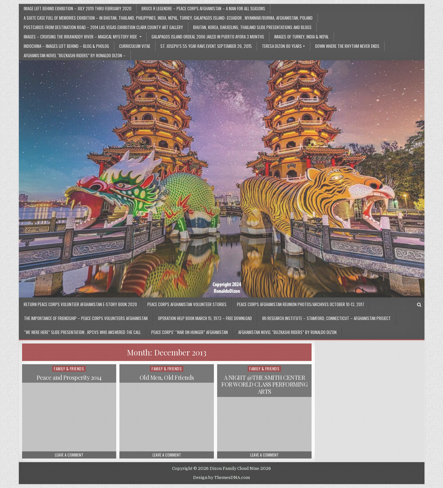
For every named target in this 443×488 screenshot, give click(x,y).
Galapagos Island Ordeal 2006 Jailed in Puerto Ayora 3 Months (208, 36)
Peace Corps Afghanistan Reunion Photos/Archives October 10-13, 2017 (300, 304)
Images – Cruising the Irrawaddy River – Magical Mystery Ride (80, 36)
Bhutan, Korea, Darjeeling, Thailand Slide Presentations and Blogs (252, 27)
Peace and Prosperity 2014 (69, 377)
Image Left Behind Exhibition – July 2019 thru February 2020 (77, 8)
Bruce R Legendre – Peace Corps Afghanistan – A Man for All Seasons (203, 8)
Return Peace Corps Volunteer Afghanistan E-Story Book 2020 (80, 304)
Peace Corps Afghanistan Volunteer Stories (187, 304)
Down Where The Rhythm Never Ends (347, 46)
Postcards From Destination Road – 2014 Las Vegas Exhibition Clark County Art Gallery (103, 27)
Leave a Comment (69, 455)
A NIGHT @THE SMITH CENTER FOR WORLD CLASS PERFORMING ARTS (264, 384)
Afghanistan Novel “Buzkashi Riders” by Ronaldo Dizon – (75, 55)
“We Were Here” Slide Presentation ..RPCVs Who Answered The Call (82, 332)
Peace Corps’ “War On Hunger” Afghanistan (189, 332)
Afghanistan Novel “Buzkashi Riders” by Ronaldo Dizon (287, 332)
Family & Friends (69, 368)
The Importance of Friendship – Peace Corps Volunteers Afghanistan (86, 318)
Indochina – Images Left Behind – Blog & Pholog (66, 46)
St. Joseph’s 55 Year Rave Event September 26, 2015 (206, 46)
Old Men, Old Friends (167, 377)
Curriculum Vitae (134, 46)
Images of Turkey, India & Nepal (301, 36)
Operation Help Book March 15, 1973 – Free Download (205, 318)
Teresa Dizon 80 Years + (283, 46)
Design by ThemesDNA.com (221, 477)
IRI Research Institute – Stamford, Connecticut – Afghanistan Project (326, 318)
